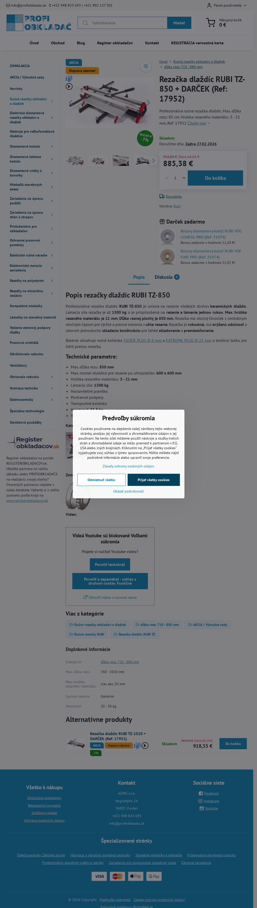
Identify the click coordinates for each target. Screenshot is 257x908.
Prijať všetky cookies (153, 480)
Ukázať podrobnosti (128, 491)
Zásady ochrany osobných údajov (128, 466)
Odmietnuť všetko (101, 480)
